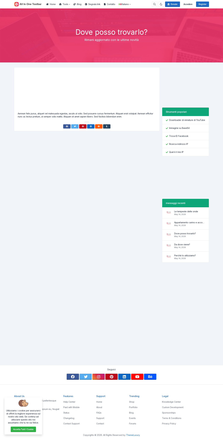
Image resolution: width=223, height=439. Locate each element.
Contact (100, 423)
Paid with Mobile (71, 407)
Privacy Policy (169, 423)
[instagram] (98, 377)
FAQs (98, 412)
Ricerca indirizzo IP (178, 144)
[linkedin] (124, 377)
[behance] (150, 377)
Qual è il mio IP (176, 152)
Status (66, 412)
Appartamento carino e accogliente (189, 222)
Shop (131, 402)
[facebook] (73, 377)
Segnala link (92, 4)
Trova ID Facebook (178, 136)
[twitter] (86, 377)
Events (132, 418)
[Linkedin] (90, 126)
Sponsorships (169, 412)
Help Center (69, 402)
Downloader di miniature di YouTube (187, 120)
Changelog (68, 418)
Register (202, 4)
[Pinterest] (83, 126)
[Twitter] (75, 126)
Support (100, 418)
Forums (132, 423)
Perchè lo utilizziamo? (185, 255)
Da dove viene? (182, 244)
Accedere (188, 4)
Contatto (109, 4)
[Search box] (154, 4)
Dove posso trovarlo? (185, 233)
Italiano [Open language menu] (124, 4)
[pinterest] (111, 377)
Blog (77, 4)
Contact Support (71, 423)
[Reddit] (98, 126)
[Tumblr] (106, 126)
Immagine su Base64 (179, 128)
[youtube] (137, 377)
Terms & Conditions (171, 418)
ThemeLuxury (133, 435)
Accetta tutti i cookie (23, 429)
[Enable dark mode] (161, 4)
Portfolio (133, 407)
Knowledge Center (171, 402)
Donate (172, 4)
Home (51, 4)
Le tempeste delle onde (186, 211)
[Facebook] (67, 126)
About (99, 407)
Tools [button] (63, 4)
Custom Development (172, 407)
